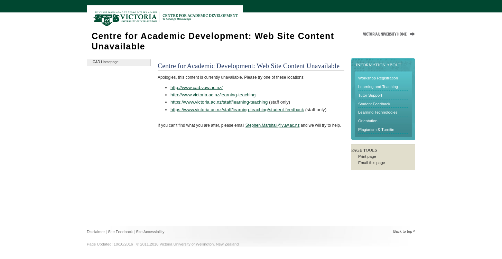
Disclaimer (96, 232)
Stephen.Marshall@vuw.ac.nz (272, 125)
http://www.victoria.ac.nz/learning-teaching (212, 94)
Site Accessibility (150, 232)
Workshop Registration (378, 78)
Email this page (371, 163)
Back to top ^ (404, 231)
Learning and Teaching (378, 87)
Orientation (368, 121)
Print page (367, 156)
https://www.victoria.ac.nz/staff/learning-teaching (219, 102)
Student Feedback (374, 104)
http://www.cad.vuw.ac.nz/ (196, 87)
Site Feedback (120, 232)
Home (342, 15)
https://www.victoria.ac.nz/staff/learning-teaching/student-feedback (237, 109)
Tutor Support (370, 95)
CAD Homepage (106, 62)
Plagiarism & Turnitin (376, 129)
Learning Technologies (378, 112)
